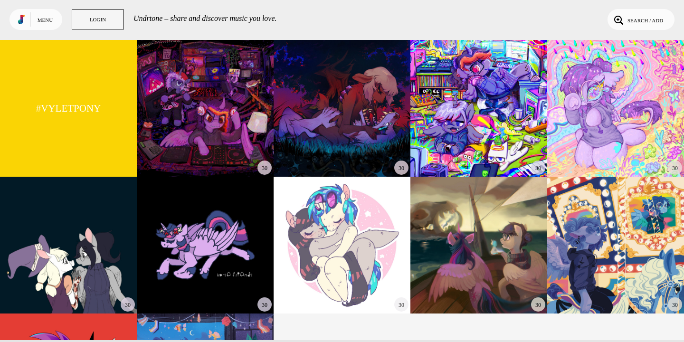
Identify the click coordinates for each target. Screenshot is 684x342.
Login (98, 19)
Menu (45, 20)
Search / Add (637, 19)
